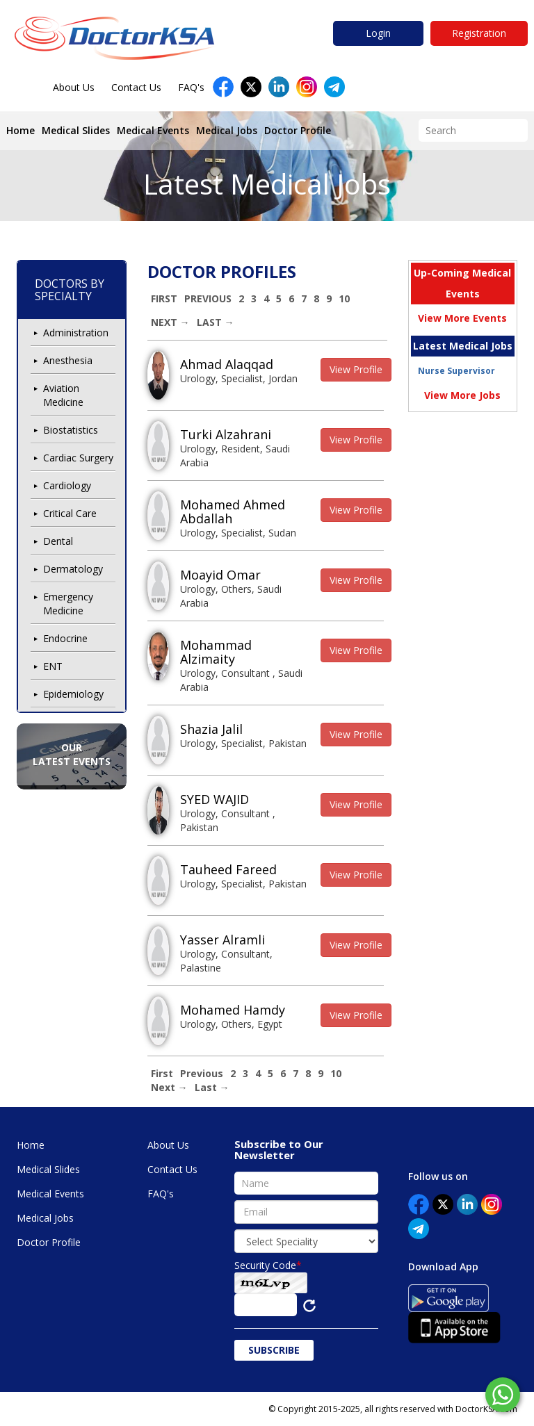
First (164, 298)
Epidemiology (73, 693)
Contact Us (136, 87)
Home (20, 130)
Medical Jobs (226, 130)
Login (378, 33)
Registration (479, 33)
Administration (75, 332)
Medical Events (153, 130)
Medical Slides (76, 130)
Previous (208, 298)
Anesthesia (67, 360)
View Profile (356, 369)
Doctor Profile (297, 130)
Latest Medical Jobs (267, 184)
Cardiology (67, 485)
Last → (215, 322)
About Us (74, 87)
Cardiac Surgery (78, 457)
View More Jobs (462, 395)
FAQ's (191, 87)
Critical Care (70, 513)
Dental (58, 541)
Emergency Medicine (68, 603)
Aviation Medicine (63, 395)
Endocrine (65, 638)
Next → (170, 322)
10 (344, 298)
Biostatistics (70, 429)
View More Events (462, 318)
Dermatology (73, 568)
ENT (53, 666)
